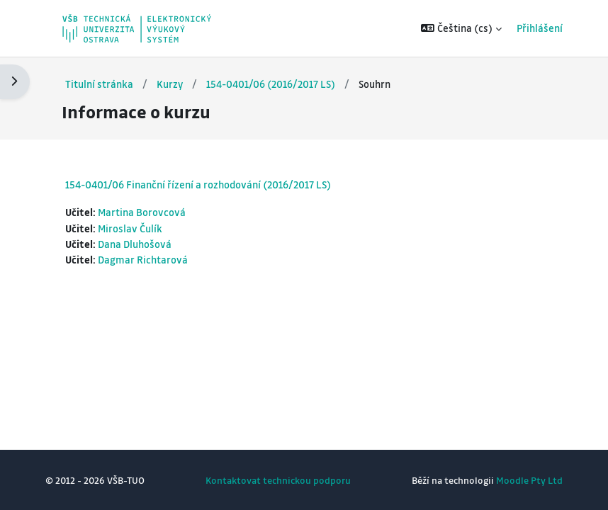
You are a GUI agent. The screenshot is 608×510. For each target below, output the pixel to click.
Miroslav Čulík (130, 228)
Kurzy (170, 84)
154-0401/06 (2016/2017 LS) (270, 84)
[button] (461, 28)
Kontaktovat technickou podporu (278, 480)
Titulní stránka (99, 84)
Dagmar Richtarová (143, 260)
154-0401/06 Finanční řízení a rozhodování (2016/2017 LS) (198, 184)
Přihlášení (540, 28)
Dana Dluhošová (134, 244)
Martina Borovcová (142, 212)
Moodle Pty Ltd (529, 480)
